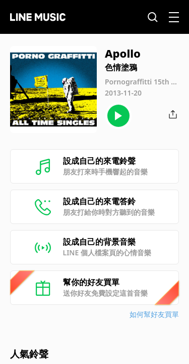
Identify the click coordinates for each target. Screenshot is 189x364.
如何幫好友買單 (154, 314)
